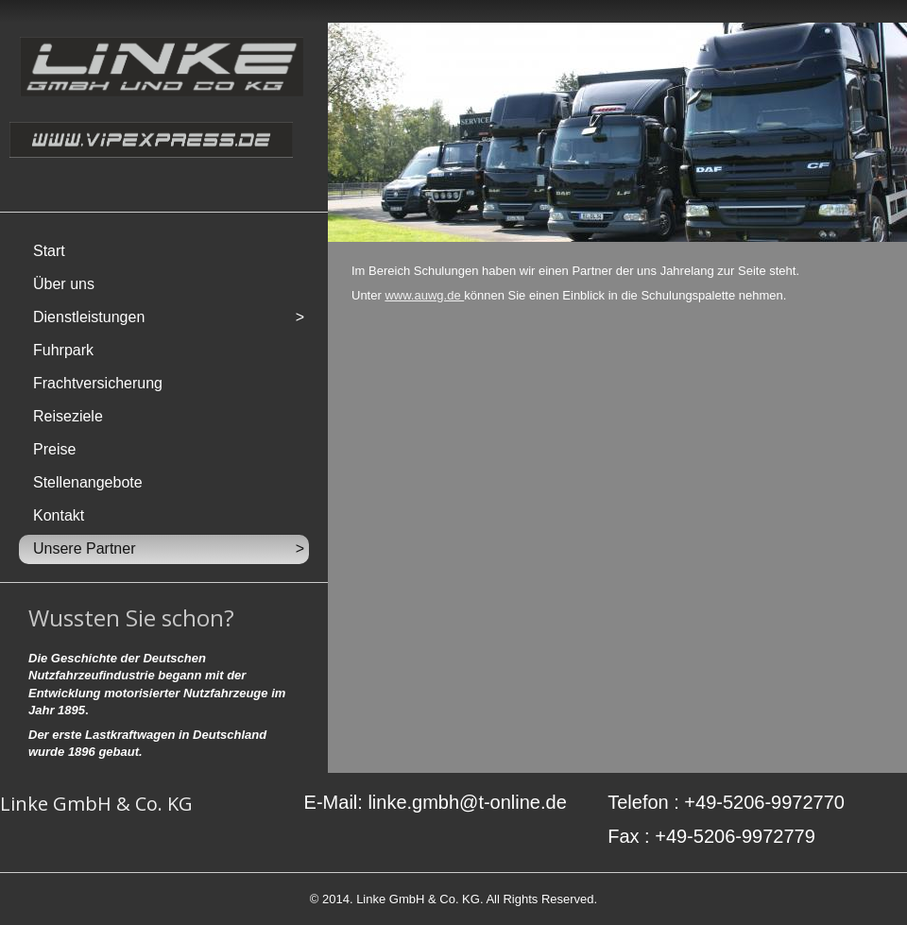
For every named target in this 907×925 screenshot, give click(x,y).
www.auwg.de (424, 295)
